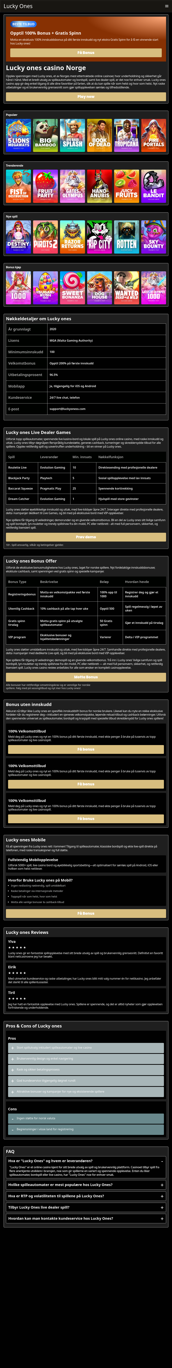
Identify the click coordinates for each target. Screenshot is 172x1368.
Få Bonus (85, 52)
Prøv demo (86, 537)
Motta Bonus (86, 677)
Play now (86, 96)
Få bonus (85, 749)
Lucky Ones (18, 6)
